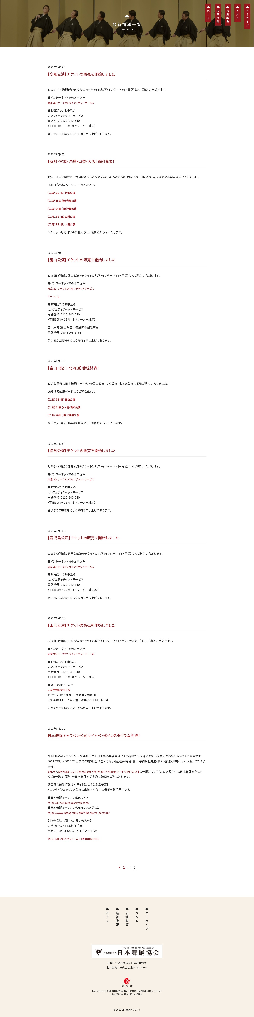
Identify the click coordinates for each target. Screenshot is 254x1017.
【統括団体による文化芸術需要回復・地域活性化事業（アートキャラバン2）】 (105, 778)
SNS (237, 14)
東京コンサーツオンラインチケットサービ (73, 103)
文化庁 (52, 778)
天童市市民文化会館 (61, 696)
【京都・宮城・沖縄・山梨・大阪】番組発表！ (85, 162)
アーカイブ (247, 18)
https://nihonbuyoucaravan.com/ (70, 809)
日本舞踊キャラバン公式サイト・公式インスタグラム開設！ (100, 742)
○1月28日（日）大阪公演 (63, 226)
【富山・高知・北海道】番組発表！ (77, 371)
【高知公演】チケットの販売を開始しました (86, 74)
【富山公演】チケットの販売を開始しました (86, 262)
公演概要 (228, 16)
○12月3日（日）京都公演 (63, 194)
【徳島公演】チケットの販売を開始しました (86, 454)
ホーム (208, 14)
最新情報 (218, 16)
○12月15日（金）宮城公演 (64, 202)
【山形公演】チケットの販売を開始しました (86, 630)
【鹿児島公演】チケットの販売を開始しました (88, 542)
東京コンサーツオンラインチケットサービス (74, 483)
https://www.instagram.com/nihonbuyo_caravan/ (82, 819)
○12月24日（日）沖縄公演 (64, 210)
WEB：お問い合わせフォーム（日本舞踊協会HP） (77, 845)
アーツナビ (54, 299)
